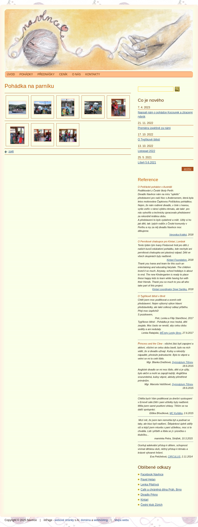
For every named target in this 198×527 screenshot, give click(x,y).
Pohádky (26, 74)
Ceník (63, 74)
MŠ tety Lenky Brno (170, 332)
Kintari (144, 499)
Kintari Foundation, (177, 259)
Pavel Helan (148, 479)
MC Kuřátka (176, 413)
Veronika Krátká (178, 234)
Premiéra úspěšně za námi (154, 128)
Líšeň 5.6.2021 (147, 162)
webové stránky (64, 520)
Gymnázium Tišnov (182, 362)
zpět (11, 151)
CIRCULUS (174, 456)
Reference (148, 179)
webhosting (101, 520)
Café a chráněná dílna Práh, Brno (161, 489)
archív (187, 169)
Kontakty (92, 74)
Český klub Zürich (151, 504)
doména (86, 520)
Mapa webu (122, 520)
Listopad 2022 (146, 151)
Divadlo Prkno (149, 494)
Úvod (11, 74)
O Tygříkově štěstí (149, 139)
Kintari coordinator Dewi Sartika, (169, 289)
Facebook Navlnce (152, 474)
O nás (76, 74)
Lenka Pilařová (150, 484)
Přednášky (45, 74)
